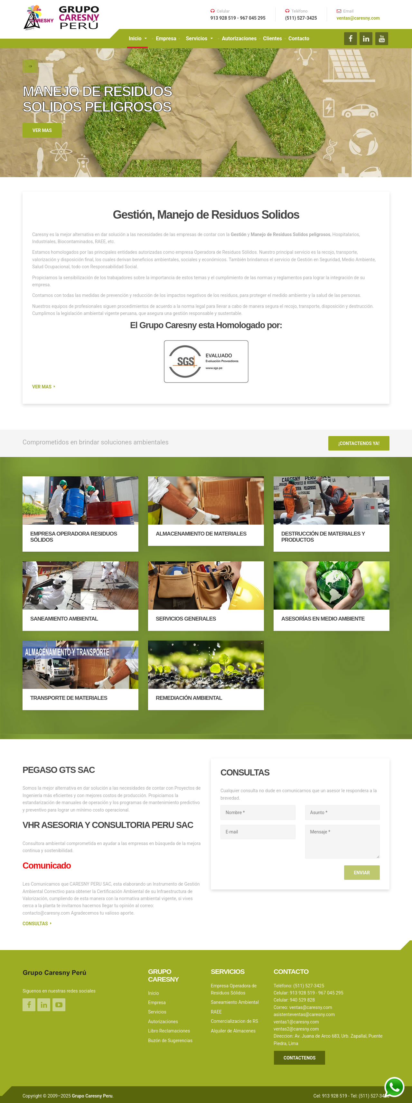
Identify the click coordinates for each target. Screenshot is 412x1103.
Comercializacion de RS (234, 1018)
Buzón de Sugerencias (170, 1037)
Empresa (166, 38)
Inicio (135, 38)
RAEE (216, 1009)
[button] (29, 67)
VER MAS (42, 130)
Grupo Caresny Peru (92, 1093)
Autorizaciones (239, 38)
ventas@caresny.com (358, 18)
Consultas (35, 921)
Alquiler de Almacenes (233, 1028)
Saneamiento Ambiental (235, 999)
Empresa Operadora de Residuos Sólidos (234, 986)
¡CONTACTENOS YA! (358, 442)
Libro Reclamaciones (169, 1028)
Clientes (272, 38)
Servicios (196, 38)
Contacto (298, 38)
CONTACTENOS (299, 1055)
